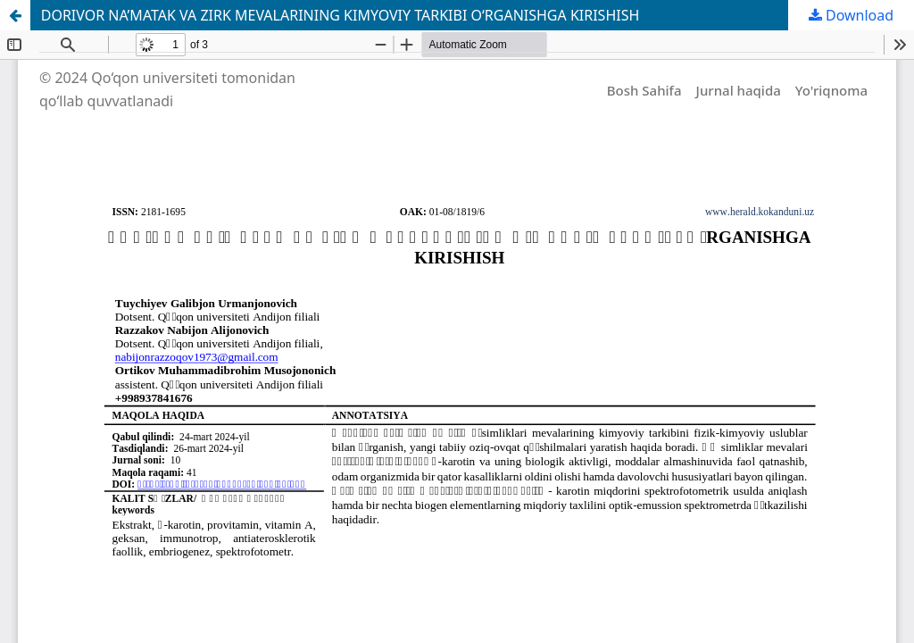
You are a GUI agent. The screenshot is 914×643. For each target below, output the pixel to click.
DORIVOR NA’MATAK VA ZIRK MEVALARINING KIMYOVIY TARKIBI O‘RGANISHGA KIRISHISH (340, 15)
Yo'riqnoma (831, 90)
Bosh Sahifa (644, 90)
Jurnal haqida (738, 90)
